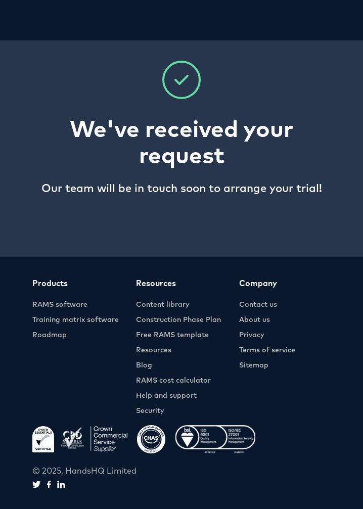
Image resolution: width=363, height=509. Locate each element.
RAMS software (59, 304)
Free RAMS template (172, 335)
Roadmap (49, 335)
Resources (153, 350)
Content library (163, 304)
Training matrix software (75, 319)
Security (150, 410)
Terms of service (267, 350)
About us (254, 319)
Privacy (251, 335)
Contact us (258, 304)
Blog (144, 365)
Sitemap (253, 365)
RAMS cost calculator (173, 380)
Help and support (166, 395)
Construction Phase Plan (178, 319)
